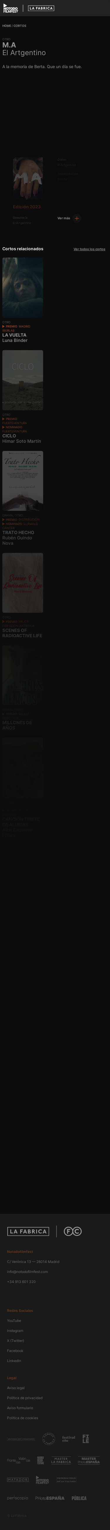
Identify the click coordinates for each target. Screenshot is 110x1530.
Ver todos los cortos (89, 249)
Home (6, 25)
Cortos (19, 25)
